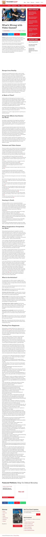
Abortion (4, 486)
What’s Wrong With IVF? (33, 25)
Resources (32, 2)
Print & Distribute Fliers (29, 530)
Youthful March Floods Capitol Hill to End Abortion (33, 34)
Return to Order (9, 329)
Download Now (18, 525)
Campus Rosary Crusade (29, 522)
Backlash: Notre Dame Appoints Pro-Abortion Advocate (33, 29)
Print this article (23, 22)
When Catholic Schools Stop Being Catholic (33, 18)
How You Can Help (28, 528)
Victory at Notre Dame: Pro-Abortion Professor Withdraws (33, 22)
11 (8, 188)
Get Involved (29, 5)
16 (19, 212)
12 (18, 191)
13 (4, 194)
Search (42, 2)
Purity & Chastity (9, 486)
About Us (14, 5)
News (25, 2)
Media (23, 5)
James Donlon (7, 30)
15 (6, 210)
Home (9, 5)
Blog (19, 5)
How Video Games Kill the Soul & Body (33, 45)
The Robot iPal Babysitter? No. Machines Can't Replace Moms (33, 50)
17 (12, 217)
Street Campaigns (28, 527)
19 (8, 272)
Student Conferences (29, 523)
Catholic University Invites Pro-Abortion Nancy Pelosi (32, 13)
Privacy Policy (16, 535)
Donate (40, 5)
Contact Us (37, 2)
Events (28, 2)
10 (4, 185)
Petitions (35, 5)
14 (13, 197)
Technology (23, 30)
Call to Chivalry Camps (29, 525)
